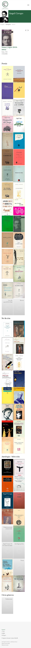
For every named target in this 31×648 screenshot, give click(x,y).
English (3, 633)
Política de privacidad (6, 643)
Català (3, 631)
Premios (13, 24)
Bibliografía (8, 24)
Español (3, 629)
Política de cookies (5, 645)
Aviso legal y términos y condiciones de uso (9, 641)
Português (4, 635)
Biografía (2, 24)
